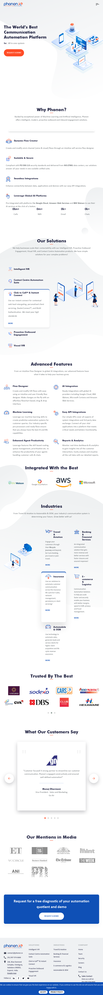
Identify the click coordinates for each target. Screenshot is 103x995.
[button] (48, 713)
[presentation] (9, 778)
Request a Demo (14, 53)
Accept (43, 992)
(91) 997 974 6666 (88, 982)
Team (80, 954)
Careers (81, 963)
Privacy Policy (57, 992)
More (10, 323)
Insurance (57, 961)
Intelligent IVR (34, 950)
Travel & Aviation (60, 950)
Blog (80, 967)
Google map (11, 973)
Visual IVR (32, 976)
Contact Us (82, 972)
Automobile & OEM (61, 970)
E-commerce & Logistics (62, 966)
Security (81, 959)
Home (80, 950)
